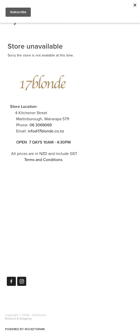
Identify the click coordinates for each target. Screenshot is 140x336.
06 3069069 (41, 125)
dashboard (39, 315)
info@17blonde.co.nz (46, 131)
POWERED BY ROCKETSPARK (25, 329)
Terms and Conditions (43, 159)
